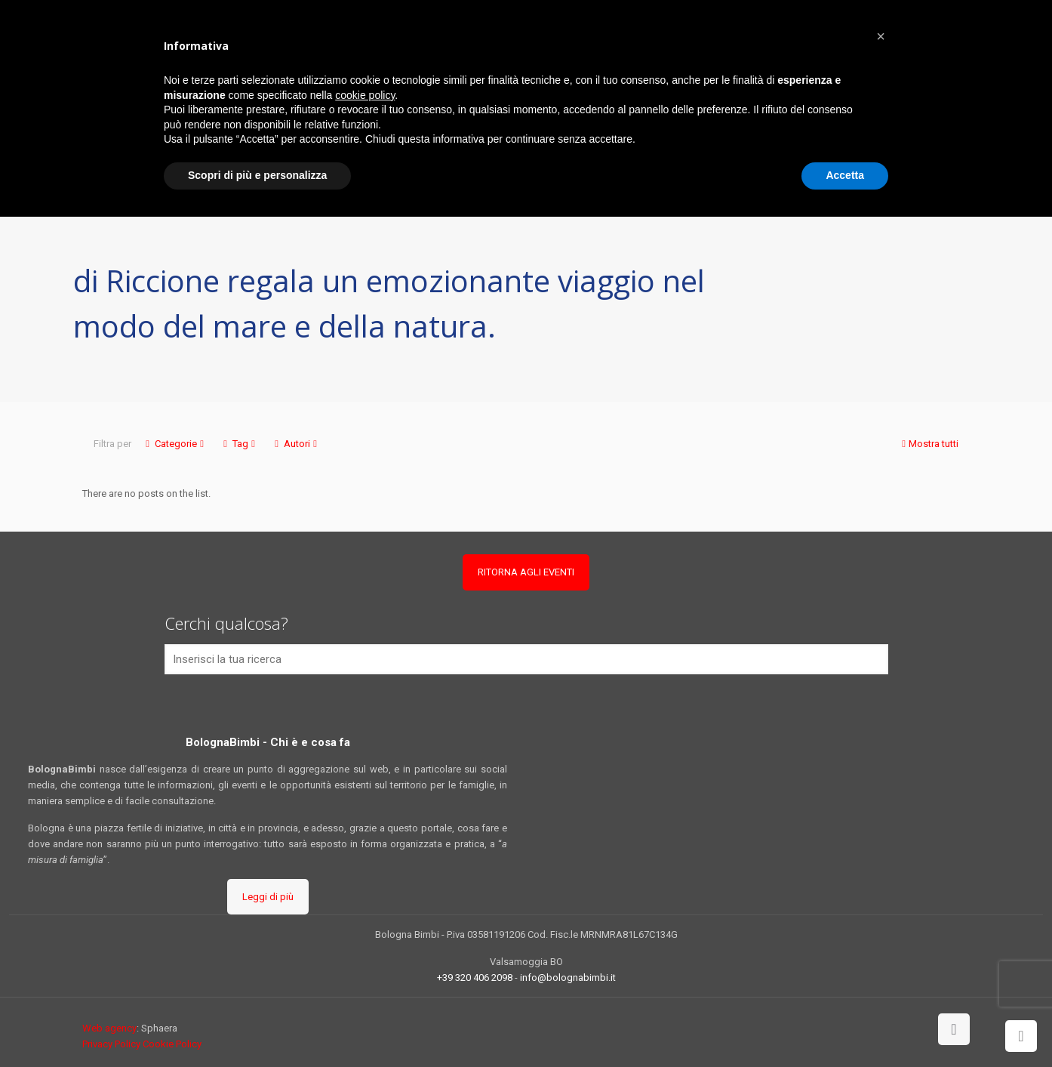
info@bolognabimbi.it (568, 977)
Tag (239, 443)
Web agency (109, 1028)
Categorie (175, 443)
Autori (296, 443)
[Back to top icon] (954, 1029)
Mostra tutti (928, 443)
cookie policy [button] (365, 95)
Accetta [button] (845, 175)
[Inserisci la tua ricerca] (526, 659)
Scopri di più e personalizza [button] (257, 175)
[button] (881, 36)
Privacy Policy (111, 1044)
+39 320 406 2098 (474, 977)
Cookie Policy (172, 1044)
